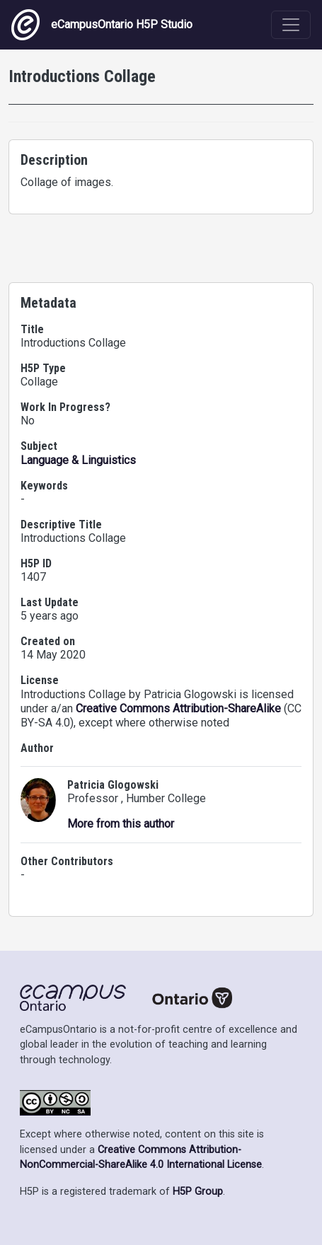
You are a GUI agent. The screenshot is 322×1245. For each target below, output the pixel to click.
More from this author (120, 823)
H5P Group (198, 1192)
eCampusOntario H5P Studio (101, 24)
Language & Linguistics (78, 460)
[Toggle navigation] (291, 25)
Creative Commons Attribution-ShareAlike (178, 708)
